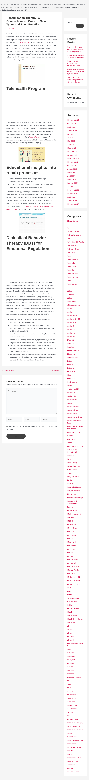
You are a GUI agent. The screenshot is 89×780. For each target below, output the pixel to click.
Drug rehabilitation (24, 42)
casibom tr (71, 393)
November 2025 (73, 120)
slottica (70, 691)
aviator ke (70, 329)
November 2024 (73, 162)
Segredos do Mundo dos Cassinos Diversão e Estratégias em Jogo (75, 49)
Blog (69, 375)
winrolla (70, 751)
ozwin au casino (73, 601)
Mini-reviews (72, 528)
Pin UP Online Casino (75, 619)
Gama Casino (72, 470)
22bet (69, 291)
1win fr (69, 238)
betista (69, 361)
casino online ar (73, 410)
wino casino (71, 744)
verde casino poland (74, 726)
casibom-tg (71, 396)
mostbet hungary (73, 559)
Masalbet (70, 517)
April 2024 (71, 176)
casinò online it (72, 414)
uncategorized (72, 719)
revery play (71, 663)
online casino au (73, 598)
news (69, 591)
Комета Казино (73, 761)
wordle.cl (70, 754)
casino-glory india (73, 432)
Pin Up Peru (71, 622)
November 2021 (73, 204)
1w (68, 228)
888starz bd (71, 301)
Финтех (70, 768)
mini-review (71, 524)
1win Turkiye (71, 245)
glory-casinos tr (73, 477)
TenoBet (70, 712)
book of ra (71, 378)
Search (69, 22)
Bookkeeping (72, 382)
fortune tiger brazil (73, 466)
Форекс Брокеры (73, 772)
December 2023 (73, 190)
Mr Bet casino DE (73, 577)
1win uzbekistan (73, 249)
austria (69, 308)
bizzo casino (71, 371)
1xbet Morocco (72, 277)
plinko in (70, 633)
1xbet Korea (71, 266)
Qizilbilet (70, 653)
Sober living (71, 698)
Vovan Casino (72, 737)
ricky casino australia (74, 677)
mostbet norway (73, 566)
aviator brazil (72, 315)
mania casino (72, 510)
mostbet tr (71, 573)
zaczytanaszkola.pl (74, 758)
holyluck (70, 480)
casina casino (72, 400)
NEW (69, 587)
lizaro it (70, 507)
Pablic (69, 605)
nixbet (69, 594)
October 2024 (72, 165)
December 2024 (73, 158)
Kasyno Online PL (73, 491)
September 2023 (73, 197)
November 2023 (73, 193)
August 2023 (72, 200)
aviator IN (70, 326)
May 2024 (71, 172)
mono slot (70, 538)
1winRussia (71, 252)
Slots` (69, 688)
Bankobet (70, 343)
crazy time (71, 439)
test (68, 716)
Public (69, 649)
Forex (69, 459)
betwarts (70, 368)
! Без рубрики (72, 221)
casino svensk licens (74, 417)
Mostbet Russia (73, 570)
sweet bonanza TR (74, 709)
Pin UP (69, 612)
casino (69, 403)
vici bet (70, 733)
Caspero (70, 436)
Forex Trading (72, 463)
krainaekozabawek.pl (75, 498)
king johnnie (71, 494)
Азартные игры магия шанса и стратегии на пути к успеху (75, 71)
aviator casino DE (73, 319)
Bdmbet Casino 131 (74, 357)
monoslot (70, 552)
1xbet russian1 (72, 284)
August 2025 (72, 130)
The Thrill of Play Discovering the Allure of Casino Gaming (75, 79)
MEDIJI (70, 521)
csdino (69, 443)
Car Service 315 (73, 389)
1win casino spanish (74, 235)
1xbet (69, 256)
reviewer (70, 674)
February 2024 (72, 183)
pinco (69, 626)
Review (70, 667)
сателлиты (71, 765)
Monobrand (71, 542)
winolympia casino (74, 747)
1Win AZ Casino (73, 231)
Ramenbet (71, 656)
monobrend (71, 545)
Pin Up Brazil (72, 615)
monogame (71, 549)
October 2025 (72, 123)
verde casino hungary (75, 723)
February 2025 (72, 151)
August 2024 (72, 169)
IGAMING (70, 484)
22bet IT (70, 298)
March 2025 (71, 148)
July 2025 (71, 134)
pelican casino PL (73, 608)
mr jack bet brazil (73, 580)
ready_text (71, 660)
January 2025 (72, 155)
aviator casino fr (73, 322)
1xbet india (71, 263)
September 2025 (73, 127)
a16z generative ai (73, 305)
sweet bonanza (72, 705)
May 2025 (71, 141)
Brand (69, 385)
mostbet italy (72, 563)
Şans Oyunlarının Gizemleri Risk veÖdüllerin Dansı (73, 63)
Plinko (69, 629)
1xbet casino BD (73, 259)
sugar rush (71, 702)
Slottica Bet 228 (73, 695)
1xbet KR (70, 270)
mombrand (71, 531)
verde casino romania (75, 730)
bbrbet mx (71, 354)
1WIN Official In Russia (75, 242)
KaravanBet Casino (74, 487)
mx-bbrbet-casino (73, 584)
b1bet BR (70, 340)
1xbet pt (70, 280)
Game (69, 473)
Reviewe (70, 670)
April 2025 (71, 144)
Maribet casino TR (74, 514)
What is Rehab (34, 137)
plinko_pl (70, 640)
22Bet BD (70, 294)
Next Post (56, 370)
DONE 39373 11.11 (73, 456)
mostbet (70, 556)
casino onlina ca (73, 407)
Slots (69, 684)
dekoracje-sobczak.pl (75, 446)
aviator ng (71, 336)
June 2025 (71, 137)
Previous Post (8, 370)
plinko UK (70, 636)
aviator (69, 312)
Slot (68, 681)
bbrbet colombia (73, 350)
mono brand (71, 535)
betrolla (70, 364)
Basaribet (70, 347)
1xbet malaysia (72, 273)
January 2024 (72, 186)
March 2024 (71, 179)
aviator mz (71, 333)
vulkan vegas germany (75, 740)
